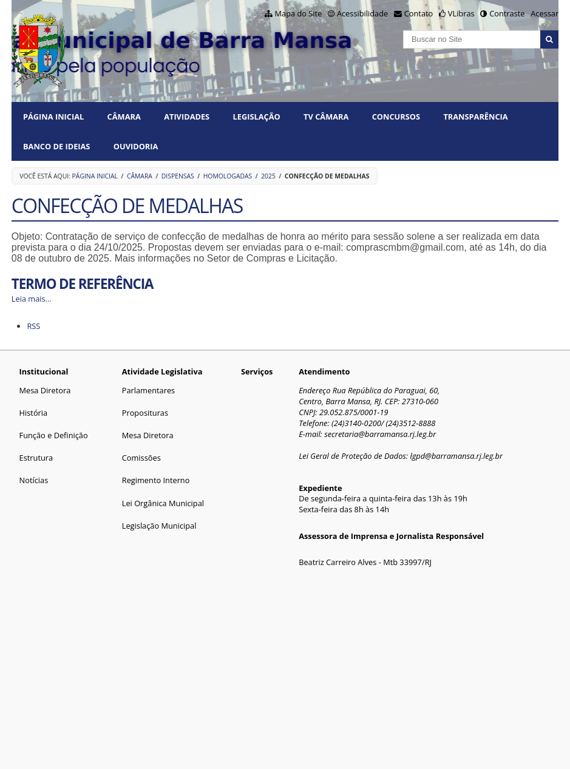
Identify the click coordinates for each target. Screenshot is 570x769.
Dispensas (177, 176)
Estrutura (36, 457)
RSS (33, 325)
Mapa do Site (298, 13)
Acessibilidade (362, 13)
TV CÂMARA (326, 116)
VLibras (461, 13)
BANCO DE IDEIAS (56, 146)
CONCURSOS (396, 116)
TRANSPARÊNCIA (475, 116)
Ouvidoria (136, 146)
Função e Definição (53, 435)
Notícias (34, 480)
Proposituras (145, 412)
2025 (268, 176)
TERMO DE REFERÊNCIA (83, 283)
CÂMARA (124, 116)
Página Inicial (53, 116)
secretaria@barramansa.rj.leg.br (380, 434)
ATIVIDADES (186, 116)
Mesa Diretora (45, 390)
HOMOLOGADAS (228, 176)
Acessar (544, 13)
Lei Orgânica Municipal (163, 503)
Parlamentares (148, 390)
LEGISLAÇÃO (256, 116)
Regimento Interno (156, 480)
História (33, 412)
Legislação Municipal (159, 525)
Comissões (141, 457)
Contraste (506, 13)
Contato (418, 13)
